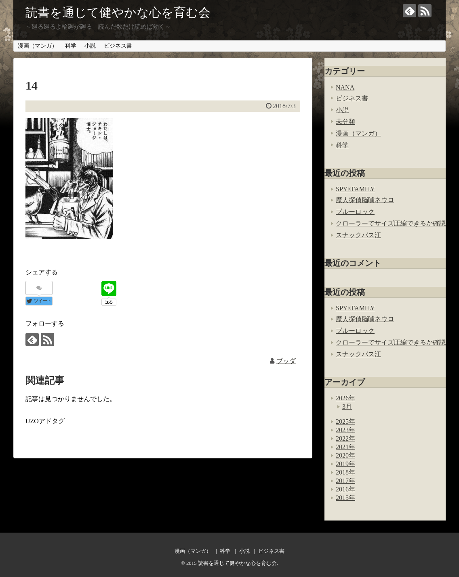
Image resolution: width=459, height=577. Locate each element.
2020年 (345, 455)
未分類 (345, 121)
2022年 (345, 438)
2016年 (345, 489)
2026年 (345, 398)
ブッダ (286, 360)
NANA (345, 87)
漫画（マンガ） (37, 46)
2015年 (345, 497)
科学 (70, 46)
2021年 (345, 446)
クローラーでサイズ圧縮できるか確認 (391, 223)
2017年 (345, 480)
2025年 (345, 421)
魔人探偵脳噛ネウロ (365, 200)
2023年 (345, 429)
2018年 (345, 472)
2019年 (345, 463)
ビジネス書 (118, 46)
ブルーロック (355, 211)
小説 (90, 46)
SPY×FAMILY (355, 189)
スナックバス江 (358, 235)
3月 (347, 406)
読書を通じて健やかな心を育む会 (118, 12)
